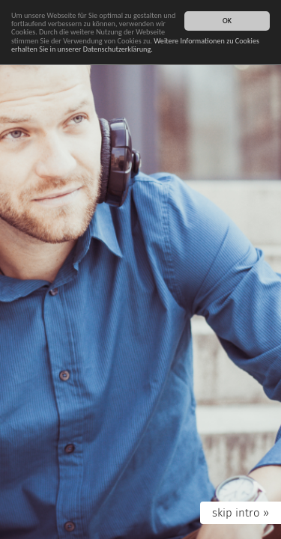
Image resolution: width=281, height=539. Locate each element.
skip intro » (240, 513)
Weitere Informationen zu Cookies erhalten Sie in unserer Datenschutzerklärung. (135, 45)
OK (227, 20)
